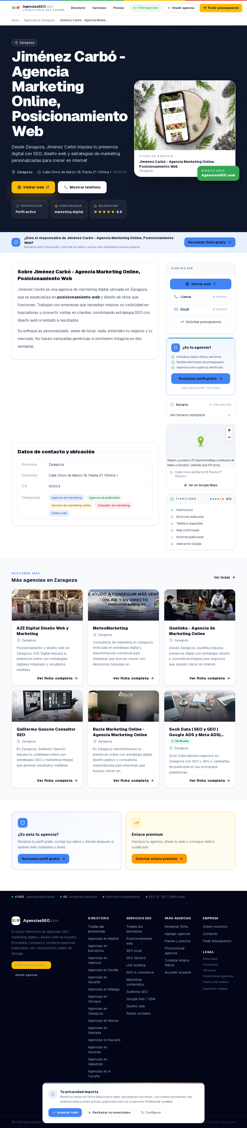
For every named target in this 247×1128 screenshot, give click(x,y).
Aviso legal (210, 959)
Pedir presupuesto (221, 8)
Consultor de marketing (113, 505)
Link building (135, 965)
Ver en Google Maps (201, 485)
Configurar (151, 1112)
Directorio (78, 8)
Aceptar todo (65, 1112)
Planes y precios (178, 941)
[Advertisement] (85, 401)
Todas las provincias (104, 929)
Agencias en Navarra (104, 1040)
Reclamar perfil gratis (201, 378)
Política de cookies (216, 982)
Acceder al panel (178, 972)
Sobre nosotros (215, 926)
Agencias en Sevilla (103, 970)
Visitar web (33, 187)
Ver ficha (57, 678)
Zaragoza (24, 172)
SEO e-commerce (140, 972)
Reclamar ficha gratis (210, 242)
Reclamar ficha (176, 926)
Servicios (99, 8)
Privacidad (210, 965)
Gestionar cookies (215, 989)
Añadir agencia (180, 8)
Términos (209, 970)
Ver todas (224, 577)
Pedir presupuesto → (31, 965)
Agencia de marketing (66, 498)
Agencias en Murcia (103, 1020)
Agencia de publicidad (104, 498)
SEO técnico (136, 958)
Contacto (210, 934)
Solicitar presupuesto (200, 322)
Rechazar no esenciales (109, 1112)
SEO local (134, 950)
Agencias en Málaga (103, 989)
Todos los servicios (142, 929)
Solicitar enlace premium (159, 859)
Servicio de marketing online (71, 505)
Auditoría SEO (137, 992)
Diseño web (59, 513)
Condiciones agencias (218, 976)
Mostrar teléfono (82, 187)
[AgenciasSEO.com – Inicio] (38, 8)
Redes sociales (138, 1013)
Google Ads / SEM (140, 999)
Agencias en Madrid (103, 938)
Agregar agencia (177, 934)
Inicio (15, 20)
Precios (118, 8)
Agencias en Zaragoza (39, 20)
